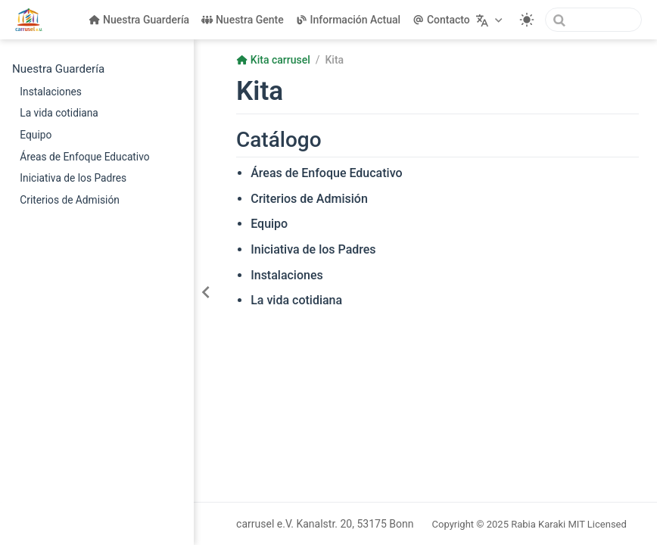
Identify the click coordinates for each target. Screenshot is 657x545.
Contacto (441, 20)
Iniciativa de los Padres (73, 178)
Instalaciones (51, 92)
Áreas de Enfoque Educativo (84, 157)
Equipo (35, 135)
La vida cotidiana (59, 113)
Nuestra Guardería (139, 20)
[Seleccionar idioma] (491, 20)
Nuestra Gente (242, 20)
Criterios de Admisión (70, 200)
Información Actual (348, 20)
